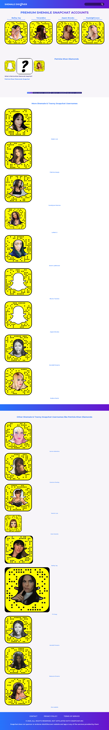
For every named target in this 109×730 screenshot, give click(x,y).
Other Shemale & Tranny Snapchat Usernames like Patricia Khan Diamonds (54, 417)
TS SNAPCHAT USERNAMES (58, 92)
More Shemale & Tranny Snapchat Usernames (54, 103)
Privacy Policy (50, 716)
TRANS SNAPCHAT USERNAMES (73, 92)
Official (30, 92)
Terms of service (72, 716)
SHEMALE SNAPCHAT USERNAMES (41, 92)
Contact (33, 716)
